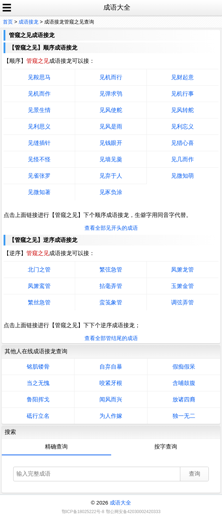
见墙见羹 (110, 159)
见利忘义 (182, 126)
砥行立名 (38, 416)
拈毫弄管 (110, 286)
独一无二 (183, 416)
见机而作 (39, 94)
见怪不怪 (39, 159)
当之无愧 (38, 383)
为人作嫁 (110, 416)
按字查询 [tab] (165, 447)
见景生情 (39, 110)
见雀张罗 (39, 176)
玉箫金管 (182, 286)
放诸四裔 (183, 399)
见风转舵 (182, 110)
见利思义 (39, 126)
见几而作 (182, 159)
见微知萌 (182, 176)
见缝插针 (39, 143)
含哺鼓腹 (183, 383)
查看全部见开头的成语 (111, 228)
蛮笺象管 (110, 302)
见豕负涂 (110, 192)
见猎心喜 (182, 143)
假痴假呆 (183, 367)
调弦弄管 (182, 302)
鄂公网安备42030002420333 (133, 511)
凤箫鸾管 (39, 286)
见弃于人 (110, 176)
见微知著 (39, 192)
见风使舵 (110, 110)
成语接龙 (28, 22)
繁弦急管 (110, 270)
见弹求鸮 (110, 94)
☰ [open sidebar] (6, 8)
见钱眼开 (110, 143)
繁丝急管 (39, 302)
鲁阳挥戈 (38, 399)
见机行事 (182, 94)
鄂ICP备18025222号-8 (83, 511)
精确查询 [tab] (56, 447)
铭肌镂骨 (38, 367)
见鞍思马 (39, 77)
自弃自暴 (110, 367)
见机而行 (110, 77)
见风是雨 (110, 126)
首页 (8, 22)
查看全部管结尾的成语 (111, 338)
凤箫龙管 (182, 270)
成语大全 (120, 503)
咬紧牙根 (110, 383)
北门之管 (39, 270)
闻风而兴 (110, 399)
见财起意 (182, 77)
